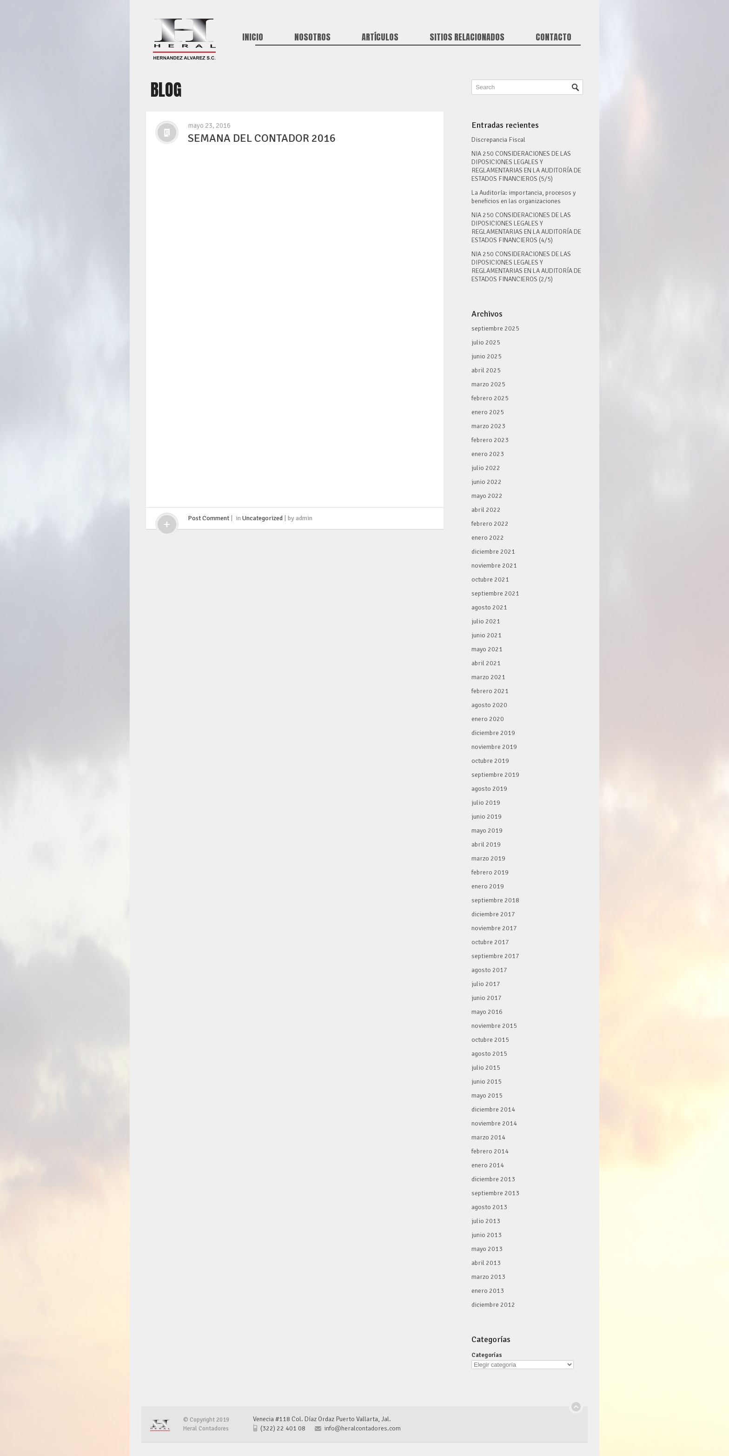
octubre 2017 (490, 942)
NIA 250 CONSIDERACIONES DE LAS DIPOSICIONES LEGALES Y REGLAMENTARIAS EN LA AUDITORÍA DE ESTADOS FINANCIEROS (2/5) (526, 266)
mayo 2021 (487, 649)
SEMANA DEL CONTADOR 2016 (262, 138)
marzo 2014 (488, 1137)
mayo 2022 (487, 496)
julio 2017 (485, 984)
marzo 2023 (488, 426)
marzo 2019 (488, 858)
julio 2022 (485, 468)
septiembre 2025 (495, 328)
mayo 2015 (487, 1095)
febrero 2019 (490, 872)
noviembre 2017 (494, 928)
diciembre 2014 (493, 1109)
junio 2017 (486, 998)
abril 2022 (486, 510)
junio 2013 (486, 1235)
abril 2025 (486, 370)
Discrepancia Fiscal (498, 140)
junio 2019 (486, 817)
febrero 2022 (490, 524)
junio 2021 (486, 635)
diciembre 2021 (493, 552)
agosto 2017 (489, 970)
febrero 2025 (490, 398)
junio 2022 (486, 482)
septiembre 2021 (495, 593)
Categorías (486, 1355)
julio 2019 (485, 803)
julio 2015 (485, 1068)
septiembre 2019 (495, 775)
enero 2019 (487, 886)
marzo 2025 (488, 384)
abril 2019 (486, 844)
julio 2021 (485, 621)
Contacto (553, 37)
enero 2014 (487, 1165)
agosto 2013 (489, 1207)
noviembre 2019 (494, 747)
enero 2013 (487, 1291)
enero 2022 (487, 538)
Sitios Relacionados (467, 37)
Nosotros (312, 37)
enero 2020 (487, 719)
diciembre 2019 (493, 733)
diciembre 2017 (493, 914)
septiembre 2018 (495, 900)
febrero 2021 (490, 691)
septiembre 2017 (495, 956)
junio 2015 (486, 1081)
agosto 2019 (489, 789)
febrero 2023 (490, 440)
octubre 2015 (490, 1040)
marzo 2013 (488, 1277)
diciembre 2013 (493, 1179)
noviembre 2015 (494, 1026)
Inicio (252, 37)
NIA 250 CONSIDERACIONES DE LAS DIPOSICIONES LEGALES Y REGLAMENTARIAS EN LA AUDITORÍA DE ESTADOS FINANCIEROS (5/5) (526, 166)
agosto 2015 (489, 1054)
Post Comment (208, 518)
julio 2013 (485, 1221)
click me (167, 524)
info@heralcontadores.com (362, 1428)
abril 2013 (486, 1263)
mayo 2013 (487, 1249)
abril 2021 (486, 663)
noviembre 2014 (494, 1123)
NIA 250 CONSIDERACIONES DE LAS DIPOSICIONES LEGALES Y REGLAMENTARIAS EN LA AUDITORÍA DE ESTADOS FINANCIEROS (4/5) (526, 227)
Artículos (380, 37)
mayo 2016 (487, 1012)
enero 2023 (487, 454)
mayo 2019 (487, 830)
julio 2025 (485, 342)
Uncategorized (262, 518)
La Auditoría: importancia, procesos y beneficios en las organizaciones (523, 197)
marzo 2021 (488, 677)
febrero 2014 (490, 1151)
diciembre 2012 (493, 1305)
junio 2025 (486, 356)
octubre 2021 (490, 579)
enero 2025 (487, 412)
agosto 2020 (489, 705)
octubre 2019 (490, 761)
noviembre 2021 (494, 565)
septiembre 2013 (495, 1193)
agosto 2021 (489, 607)
